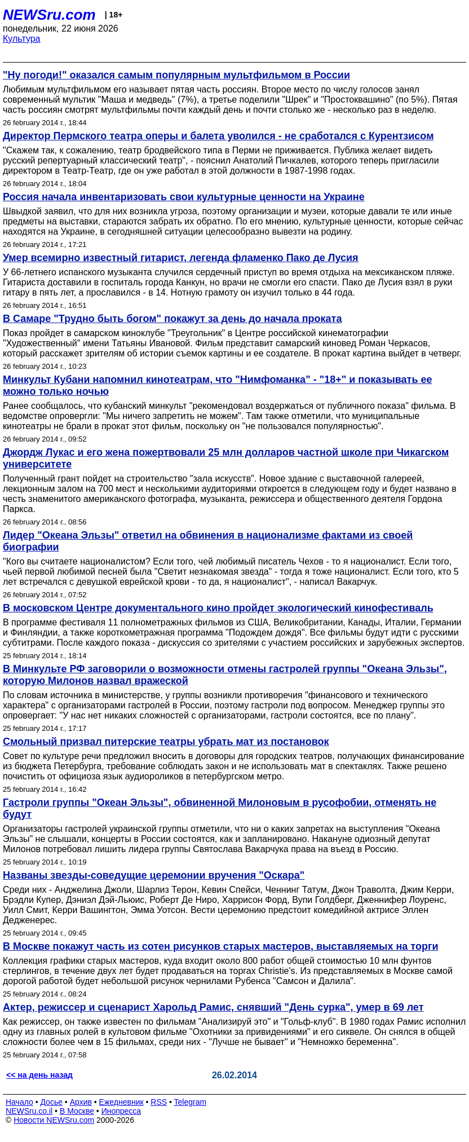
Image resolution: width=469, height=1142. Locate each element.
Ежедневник (121, 1101)
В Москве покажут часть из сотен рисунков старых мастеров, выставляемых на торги (220, 946)
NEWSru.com (49, 14)
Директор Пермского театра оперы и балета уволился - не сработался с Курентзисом (218, 136)
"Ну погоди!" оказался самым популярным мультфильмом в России (176, 75)
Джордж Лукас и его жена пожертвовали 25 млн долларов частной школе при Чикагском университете (226, 458)
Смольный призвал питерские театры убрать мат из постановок (166, 741)
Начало (19, 1101)
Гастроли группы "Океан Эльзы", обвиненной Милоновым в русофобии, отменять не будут (219, 808)
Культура (22, 38)
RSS (159, 1101)
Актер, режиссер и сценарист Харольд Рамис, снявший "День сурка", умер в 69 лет (213, 1007)
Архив (81, 1101)
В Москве (77, 1110)
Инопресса (121, 1110)
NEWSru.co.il (29, 1110)
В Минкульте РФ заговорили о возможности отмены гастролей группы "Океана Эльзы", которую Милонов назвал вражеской (225, 674)
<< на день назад (39, 1074)
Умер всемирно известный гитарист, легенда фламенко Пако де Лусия (181, 257)
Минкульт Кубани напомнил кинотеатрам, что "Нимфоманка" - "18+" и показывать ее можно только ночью (217, 385)
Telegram (190, 1101)
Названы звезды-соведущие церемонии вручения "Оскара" (153, 875)
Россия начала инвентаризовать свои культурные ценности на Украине (184, 196)
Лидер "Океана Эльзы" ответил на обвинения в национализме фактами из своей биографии (208, 541)
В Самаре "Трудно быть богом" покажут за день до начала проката (172, 318)
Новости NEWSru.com (54, 1120)
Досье (51, 1101)
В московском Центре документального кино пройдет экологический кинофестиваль (218, 608)
